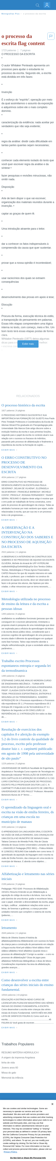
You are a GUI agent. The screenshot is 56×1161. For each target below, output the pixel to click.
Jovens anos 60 (9, 1067)
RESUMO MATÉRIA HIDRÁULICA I (20, 1052)
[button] (51, 40)
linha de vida (8, 1062)
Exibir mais (28, 344)
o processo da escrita (34, 14)
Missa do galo (8, 1072)
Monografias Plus (10, 14)
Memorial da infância (12, 1077)
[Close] (52, 1113)
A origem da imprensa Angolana (18, 1057)
